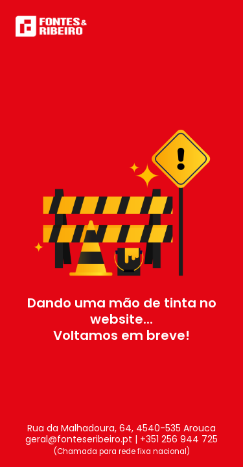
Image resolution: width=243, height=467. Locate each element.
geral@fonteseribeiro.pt (78, 439)
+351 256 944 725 (179, 439)
